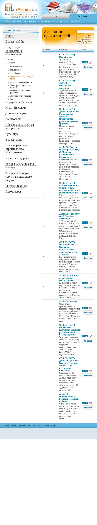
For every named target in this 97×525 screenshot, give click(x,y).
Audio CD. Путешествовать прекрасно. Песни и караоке (68, 397)
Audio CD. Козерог (68, 301)
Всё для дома (13, 139)
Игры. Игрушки (15, 107)
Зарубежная (15, 70)
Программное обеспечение (20, 102)
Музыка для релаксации (21, 82)
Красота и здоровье (17, 158)
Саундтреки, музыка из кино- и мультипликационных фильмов (20, 89)
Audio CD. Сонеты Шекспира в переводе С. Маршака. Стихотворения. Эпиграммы (69, 152)
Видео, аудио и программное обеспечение (32, 21)
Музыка (52, 21)
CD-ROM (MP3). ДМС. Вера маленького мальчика (67, 84)
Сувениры (11, 134)
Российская (15, 73)
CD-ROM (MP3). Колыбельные (67, 56)
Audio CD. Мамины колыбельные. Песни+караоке (68, 278)
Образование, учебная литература (19, 126)
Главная (56, 16)
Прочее (13, 99)
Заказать (88, 67)
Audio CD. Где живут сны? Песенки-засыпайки (69, 216)
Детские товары (15, 113)
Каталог (83, 16)
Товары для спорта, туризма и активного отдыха (18, 176)
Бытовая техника (16, 186)
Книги (9, 36)
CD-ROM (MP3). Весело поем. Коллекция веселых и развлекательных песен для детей (69, 330)
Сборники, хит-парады (20, 96)
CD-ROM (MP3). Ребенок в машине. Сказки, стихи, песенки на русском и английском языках (69, 188)
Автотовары (13, 191)
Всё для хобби (14, 41)
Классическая (16, 66)
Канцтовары (13, 119)
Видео (10, 59)
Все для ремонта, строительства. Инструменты (16, 149)
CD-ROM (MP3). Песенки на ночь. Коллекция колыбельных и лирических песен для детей (68, 248)
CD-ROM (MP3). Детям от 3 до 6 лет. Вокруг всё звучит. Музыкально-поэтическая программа (68, 364)
